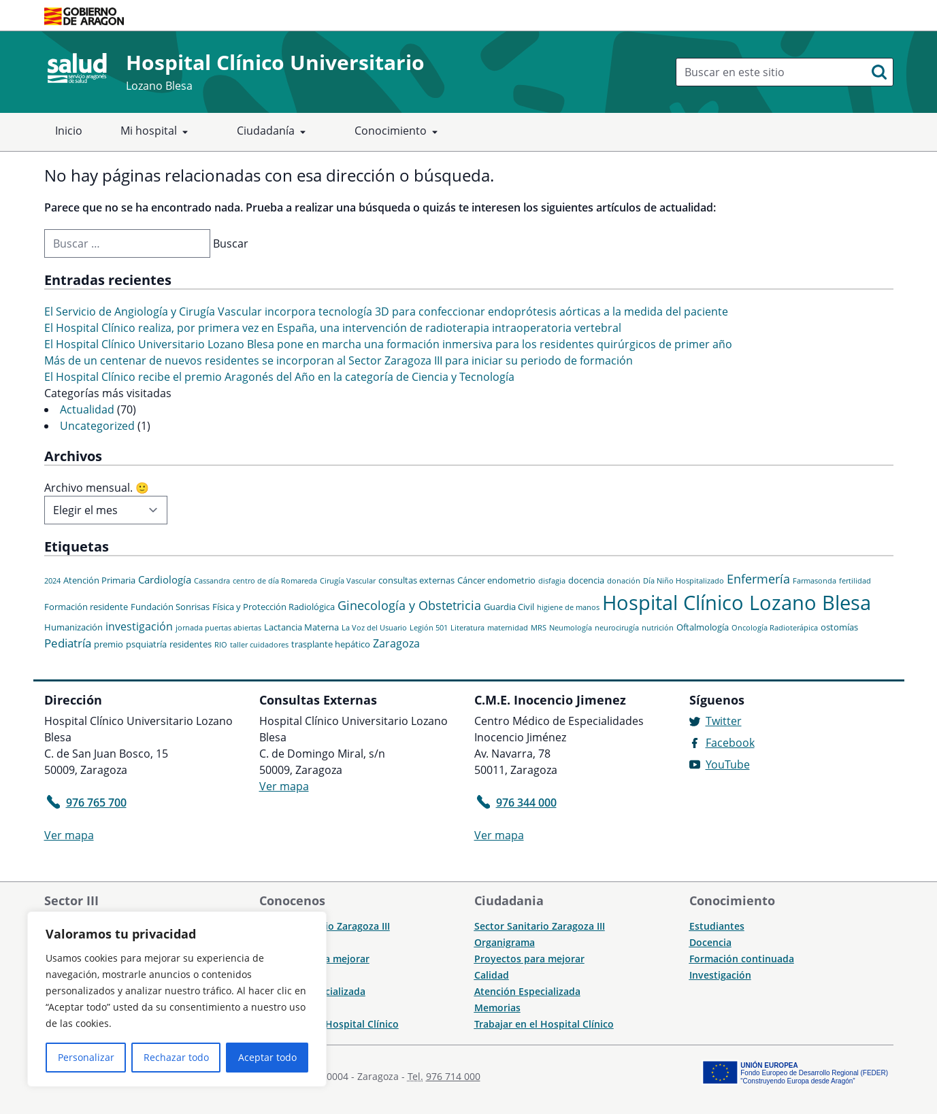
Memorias (497, 1007)
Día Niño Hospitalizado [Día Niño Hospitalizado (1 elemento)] (683, 581)
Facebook (730, 742)
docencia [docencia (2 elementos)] (586, 580)
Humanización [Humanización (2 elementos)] (73, 627)
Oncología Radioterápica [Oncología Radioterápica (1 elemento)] (774, 627)
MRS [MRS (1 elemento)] (538, 627)
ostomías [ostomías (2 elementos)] (839, 627)
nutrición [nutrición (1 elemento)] (658, 627)
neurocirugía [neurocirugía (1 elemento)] (617, 627)
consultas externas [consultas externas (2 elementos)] (416, 580)
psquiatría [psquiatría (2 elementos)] (146, 644)
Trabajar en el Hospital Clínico (329, 1023)
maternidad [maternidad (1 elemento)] (507, 627)
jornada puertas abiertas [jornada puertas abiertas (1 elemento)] (218, 627)
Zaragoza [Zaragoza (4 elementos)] (396, 643)
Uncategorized (97, 425)
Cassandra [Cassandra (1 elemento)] (212, 581)
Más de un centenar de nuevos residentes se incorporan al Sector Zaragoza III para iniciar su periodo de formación (338, 360)
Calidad (491, 974)
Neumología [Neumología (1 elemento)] (570, 627)
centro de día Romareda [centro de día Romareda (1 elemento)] (275, 581)
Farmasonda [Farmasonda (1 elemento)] (814, 581)
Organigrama (504, 942)
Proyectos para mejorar (529, 958)
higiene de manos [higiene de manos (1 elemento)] (568, 607)
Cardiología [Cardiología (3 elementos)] (164, 579)
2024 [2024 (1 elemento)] (52, 581)
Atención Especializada (527, 991)
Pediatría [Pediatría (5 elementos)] (67, 643)
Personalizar (86, 1057)
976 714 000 (453, 1076)
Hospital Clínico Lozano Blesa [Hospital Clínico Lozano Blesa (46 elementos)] (736, 602)
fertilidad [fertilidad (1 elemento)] (855, 581)
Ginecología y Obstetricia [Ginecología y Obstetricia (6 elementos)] (409, 605)
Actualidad (87, 409)
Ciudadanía (274, 131)
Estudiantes (716, 925)
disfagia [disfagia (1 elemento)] (551, 581)
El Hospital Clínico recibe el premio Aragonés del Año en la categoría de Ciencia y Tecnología (279, 376)
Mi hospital (156, 131)
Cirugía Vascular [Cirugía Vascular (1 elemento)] (348, 581)
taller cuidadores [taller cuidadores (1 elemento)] (259, 644)
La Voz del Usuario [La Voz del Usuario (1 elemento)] (374, 627)
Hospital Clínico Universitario (275, 62)
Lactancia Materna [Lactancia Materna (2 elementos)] (301, 627)
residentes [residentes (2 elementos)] (190, 644)
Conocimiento (399, 131)
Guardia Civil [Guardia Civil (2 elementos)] (509, 607)
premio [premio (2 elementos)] (108, 644)
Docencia (710, 942)
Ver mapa (69, 835)
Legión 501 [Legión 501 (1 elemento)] (429, 627)
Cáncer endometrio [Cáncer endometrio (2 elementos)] (496, 580)
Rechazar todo (176, 1057)
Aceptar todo (267, 1057)
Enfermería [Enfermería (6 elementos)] (758, 579)
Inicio (68, 130)
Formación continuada (741, 958)
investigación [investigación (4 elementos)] (139, 626)
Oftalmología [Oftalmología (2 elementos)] (702, 627)
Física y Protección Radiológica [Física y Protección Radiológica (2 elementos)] (273, 607)
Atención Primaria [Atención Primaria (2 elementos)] (99, 580)
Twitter (724, 720)
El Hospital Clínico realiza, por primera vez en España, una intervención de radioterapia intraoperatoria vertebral (332, 327)
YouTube (728, 764)
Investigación (720, 974)
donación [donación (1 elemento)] (623, 581)
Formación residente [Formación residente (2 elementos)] (86, 607)
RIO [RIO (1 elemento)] (220, 644)
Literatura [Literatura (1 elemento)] (467, 627)
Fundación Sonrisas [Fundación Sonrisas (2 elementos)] (170, 607)
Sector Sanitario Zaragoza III (539, 925)
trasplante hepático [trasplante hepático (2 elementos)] (330, 644)
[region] (177, 999)
